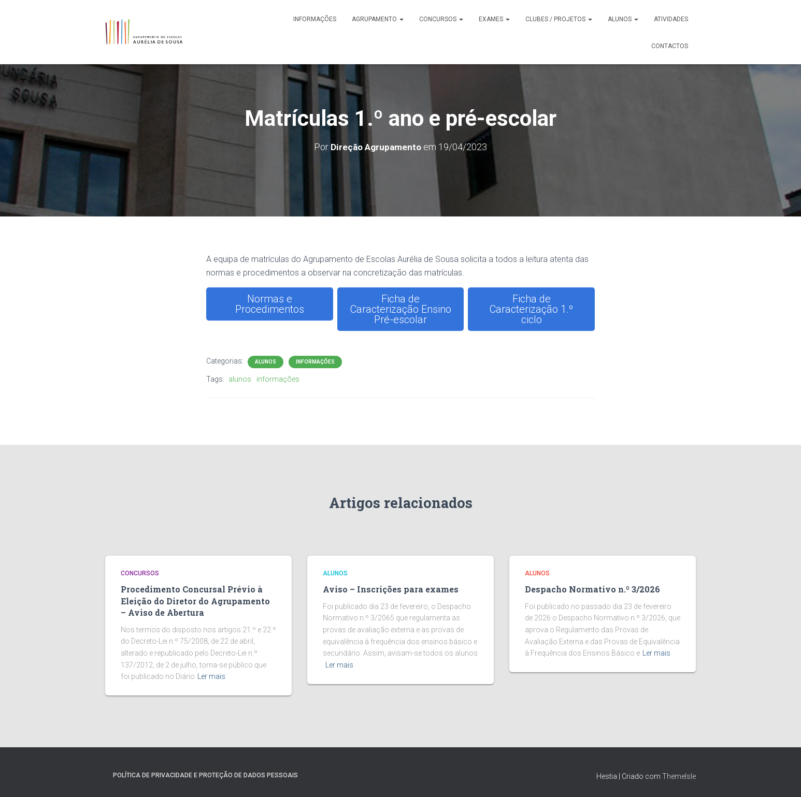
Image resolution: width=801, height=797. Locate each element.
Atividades (671, 19)
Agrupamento (378, 19)
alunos (239, 379)
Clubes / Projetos (558, 19)
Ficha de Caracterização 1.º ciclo (531, 309)
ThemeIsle (679, 774)
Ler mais (211, 674)
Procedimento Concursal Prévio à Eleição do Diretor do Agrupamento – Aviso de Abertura (196, 600)
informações (277, 379)
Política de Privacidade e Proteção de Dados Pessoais (205, 773)
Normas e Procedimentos (269, 304)
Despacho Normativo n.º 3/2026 (589, 589)
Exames (494, 19)
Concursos (441, 19)
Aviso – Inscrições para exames (387, 589)
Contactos (669, 46)
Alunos (623, 19)
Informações (314, 19)
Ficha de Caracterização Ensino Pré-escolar (400, 309)
